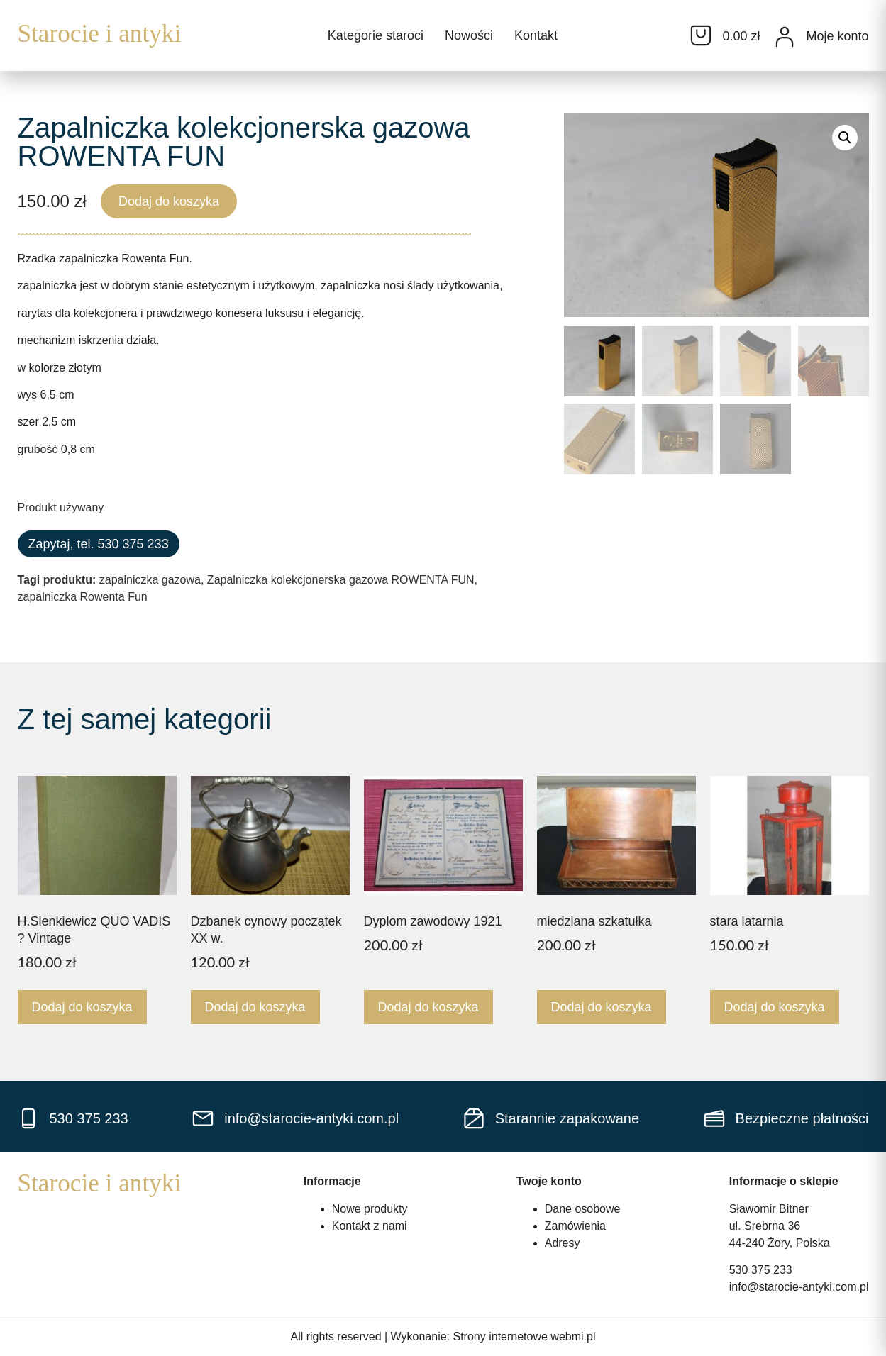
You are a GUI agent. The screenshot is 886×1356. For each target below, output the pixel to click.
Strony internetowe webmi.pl (524, 1336)
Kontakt (536, 35)
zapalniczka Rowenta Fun (83, 597)
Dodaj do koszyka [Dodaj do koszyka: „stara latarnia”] (774, 1007)
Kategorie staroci (375, 35)
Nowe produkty (370, 1209)
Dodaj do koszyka (168, 201)
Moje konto (837, 36)
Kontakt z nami (369, 1226)
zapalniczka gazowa (150, 580)
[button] (845, 137)
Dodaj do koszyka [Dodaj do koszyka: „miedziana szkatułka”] (601, 1007)
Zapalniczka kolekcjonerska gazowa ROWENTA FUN (341, 580)
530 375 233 (760, 1270)
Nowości (469, 35)
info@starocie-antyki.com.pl (799, 1287)
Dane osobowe (583, 1209)
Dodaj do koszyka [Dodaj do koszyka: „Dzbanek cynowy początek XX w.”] (255, 1007)
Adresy (562, 1243)
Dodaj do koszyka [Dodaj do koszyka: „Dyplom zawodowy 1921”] (428, 1007)
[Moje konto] (784, 37)
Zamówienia (575, 1226)
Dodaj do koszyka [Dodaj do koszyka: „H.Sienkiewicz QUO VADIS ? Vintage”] (82, 1007)
